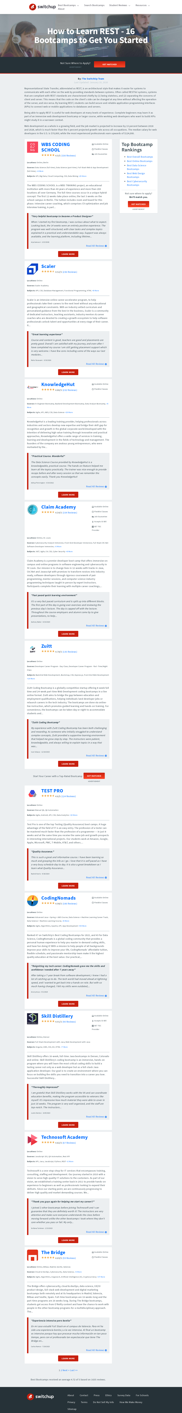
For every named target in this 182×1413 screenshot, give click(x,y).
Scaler (48, 266)
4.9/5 (51, 155)
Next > (66, 1370)
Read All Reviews (96, 245)
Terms (84, 1402)
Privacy (71, 1402)
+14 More (31, 678)
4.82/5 (52, 1142)
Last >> (74, 1370)
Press (97, 1395)
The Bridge (53, 1252)
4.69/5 (52, 1258)
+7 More (64, 1047)
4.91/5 (52, 1021)
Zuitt (46, 646)
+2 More (70, 1161)
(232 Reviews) (70, 390)
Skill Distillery (57, 1016)
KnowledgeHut (58, 384)
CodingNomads (58, 898)
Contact (84, 1395)
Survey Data (123, 1395)
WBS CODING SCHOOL (55, 147)
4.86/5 (52, 390)
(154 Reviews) (70, 512)
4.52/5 (52, 271)
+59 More (82, 926)
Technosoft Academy (64, 1137)
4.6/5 (51, 796)
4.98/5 (52, 903)
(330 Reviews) (68, 155)
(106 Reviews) (70, 903)
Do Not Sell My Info (103, 1402)
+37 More (101, 1277)
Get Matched (110, 64)
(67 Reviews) (69, 1142)
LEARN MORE (68, 254)
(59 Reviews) (69, 1258)
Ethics (108, 1395)
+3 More (58, 546)
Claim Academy (58, 507)
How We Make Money (131, 1402)
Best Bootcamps (69, 5)
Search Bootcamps (94, 5)
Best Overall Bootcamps (140, 156)
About (61, 8)
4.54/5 (52, 512)
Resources (143, 5)
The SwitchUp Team (93, 78)
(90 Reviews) (69, 1021)
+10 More (73, 815)
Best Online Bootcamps (140, 161)
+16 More (69, 412)
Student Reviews (120, 5)
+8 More (95, 290)
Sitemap (72, 1409)
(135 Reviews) (70, 651)
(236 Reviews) (70, 271)
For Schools (142, 1395)
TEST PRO (52, 791)
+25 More (82, 176)
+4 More (40, 171)
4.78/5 (52, 651)
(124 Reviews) (68, 796)
